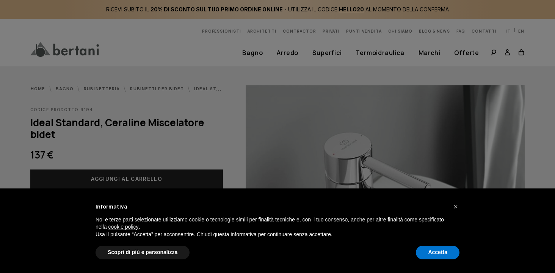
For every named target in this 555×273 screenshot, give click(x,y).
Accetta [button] (437, 252)
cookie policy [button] (123, 227)
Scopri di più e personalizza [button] (142, 252)
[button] (456, 207)
